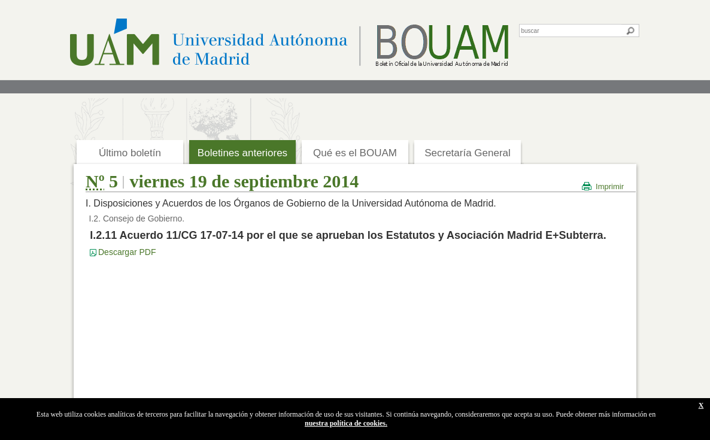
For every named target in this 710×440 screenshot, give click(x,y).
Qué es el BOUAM (355, 153)
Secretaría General (467, 153)
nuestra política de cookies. (346, 423)
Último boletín (130, 153)
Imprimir (610, 186)
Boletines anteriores (242, 153)
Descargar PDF (127, 252)
